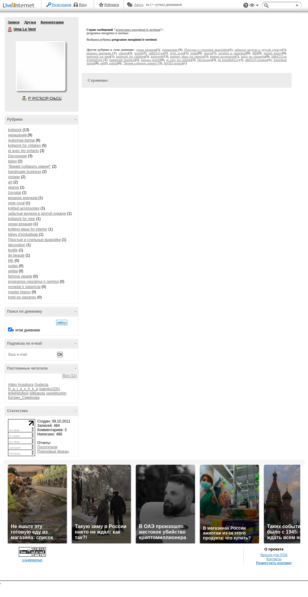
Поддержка (245, 5)
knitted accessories (23, 208)
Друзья (30, 22)
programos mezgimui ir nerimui (33, 281)
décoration (16, 245)
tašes (12, 161)
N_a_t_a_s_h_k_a (23, 389)
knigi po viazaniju (22, 297)
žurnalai (14, 192)
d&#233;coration (256, 60)
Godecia (41, 385)
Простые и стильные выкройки (34, 240)
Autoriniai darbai (21, 140)
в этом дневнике (26, 330)
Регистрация (61, 4)
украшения (18, 135)
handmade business (24, 172)
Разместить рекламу (274, 563)
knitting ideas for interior (27, 229)
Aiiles (12, 385)
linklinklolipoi (18, 393)
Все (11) (70, 376)
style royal (16, 203)
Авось (138, 4)
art (10, 182)
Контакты (274, 559)
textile (13, 250)
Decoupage (17, 156)
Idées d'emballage (23, 234)
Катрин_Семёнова (23, 397)
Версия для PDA (274, 555)
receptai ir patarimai (24, 287)
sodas (13, 266)
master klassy (19, 292)
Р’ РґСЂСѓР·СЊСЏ (45, 98)
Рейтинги (111, 4)
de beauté (16, 255)
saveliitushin (56, 393)
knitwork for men (21, 219)
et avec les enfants (23, 151)
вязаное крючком (23, 198)
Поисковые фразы (53, 451)
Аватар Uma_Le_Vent (40, 66)
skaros (13, 187)
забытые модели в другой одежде (37, 213)
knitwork (15, 130)
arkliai (13, 271)
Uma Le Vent (10, 29)
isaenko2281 (49, 389)
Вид (254, 6)
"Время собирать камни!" (29, 166)
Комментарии (52, 22)
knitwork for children (24, 145)
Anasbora (25, 385)
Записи (13, 22)
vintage (14, 177)
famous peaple (20, 276)
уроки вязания (20, 224)
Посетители (47, 447)
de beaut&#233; (228, 60)
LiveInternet (19, 5)
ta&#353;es (156, 53)
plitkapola (37, 393)
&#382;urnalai (173, 63)
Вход (83, 4)
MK (11, 260)
